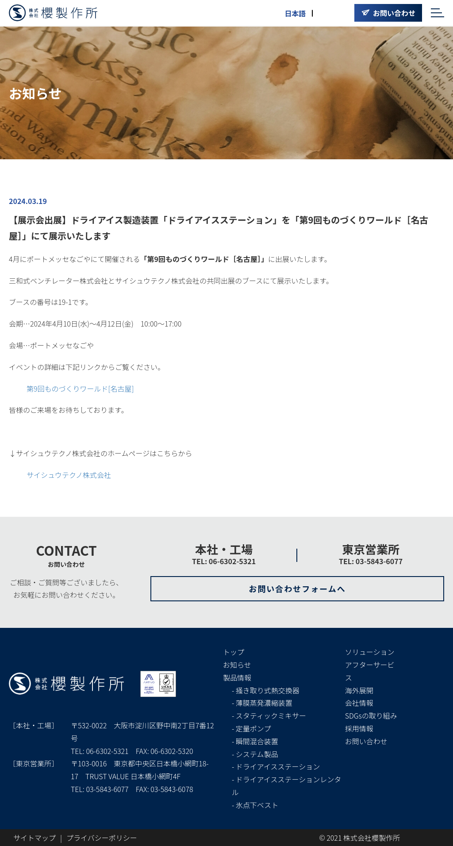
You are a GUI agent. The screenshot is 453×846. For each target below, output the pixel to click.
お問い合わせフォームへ (297, 588)
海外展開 (359, 690)
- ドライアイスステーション (276, 766)
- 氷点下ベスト (255, 805)
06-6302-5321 (107, 751)
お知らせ (237, 664)
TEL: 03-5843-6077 (371, 561)
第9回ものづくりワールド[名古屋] (80, 388)
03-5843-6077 (107, 789)
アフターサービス (370, 671)
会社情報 (359, 702)
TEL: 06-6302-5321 (224, 561)
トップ (233, 651)
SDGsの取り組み (371, 715)
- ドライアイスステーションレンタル (286, 785)
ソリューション (370, 651)
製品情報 (237, 677)
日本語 (295, 13)
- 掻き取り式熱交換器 (265, 690)
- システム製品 (255, 754)
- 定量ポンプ (251, 728)
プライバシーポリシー (101, 837)
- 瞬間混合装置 (255, 741)
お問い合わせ (366, 741)
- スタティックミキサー (269, 715)
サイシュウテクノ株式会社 (69, 474)
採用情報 (359, 728)
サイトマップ (34, 837)
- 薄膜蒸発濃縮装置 (262, 702)
